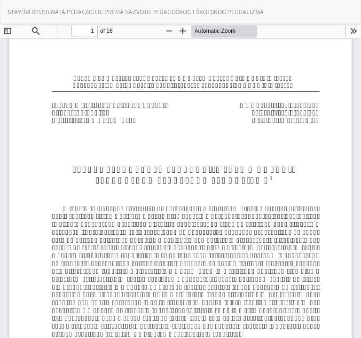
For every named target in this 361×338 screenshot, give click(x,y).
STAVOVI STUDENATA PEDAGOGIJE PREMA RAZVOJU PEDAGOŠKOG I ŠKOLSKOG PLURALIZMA (136, 12)
